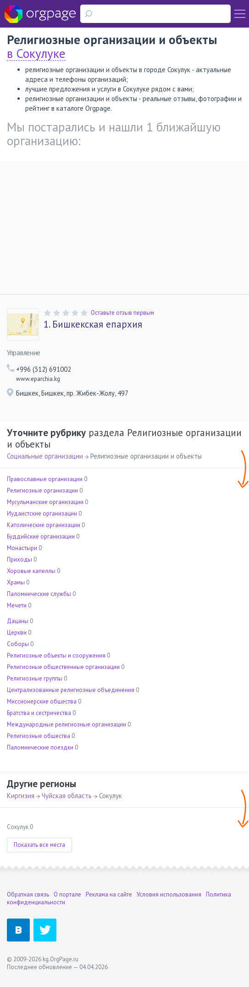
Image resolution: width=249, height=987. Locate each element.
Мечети (17, 605)
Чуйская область (67, 795)
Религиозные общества (38, 736)
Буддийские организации (41, 536)
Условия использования (169, 894)
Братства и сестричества (39, 713)
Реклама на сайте (109, 894)
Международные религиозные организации (66, 724)
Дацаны (17, 621)
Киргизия (20, 795)
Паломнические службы (39, 594)
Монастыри (22, 548)
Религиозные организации (42, 490)
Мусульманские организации (45, 502)
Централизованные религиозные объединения (70, 690)
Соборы (18, 644)
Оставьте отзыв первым (122, 313)
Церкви (17, 632)
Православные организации (45, 479)
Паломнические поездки (40, 747)
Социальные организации (45, 456)
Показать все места (39, 845)
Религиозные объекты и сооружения (56, 655)
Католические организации (43, 525)
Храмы (16, 582)
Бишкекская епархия (93, 324)
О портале (67, 894)
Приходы (19, 559)
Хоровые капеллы (31, 571)
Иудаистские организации (42, 513)
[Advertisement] (124, 225)
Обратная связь (28, 894)
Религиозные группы (34, 678)
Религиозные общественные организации (63, 667)
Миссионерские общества (42, 701)
